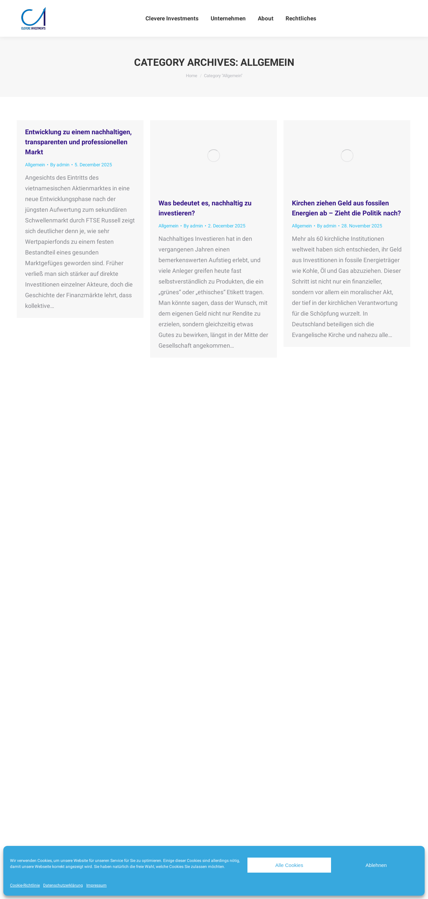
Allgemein (35, 164)
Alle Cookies (289, 865)
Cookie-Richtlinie (25, 885)
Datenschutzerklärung (63, 885)
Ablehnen (376, 865)
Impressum (96, 885)
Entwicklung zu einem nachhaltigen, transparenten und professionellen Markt (78, 142)
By (60, 164)
